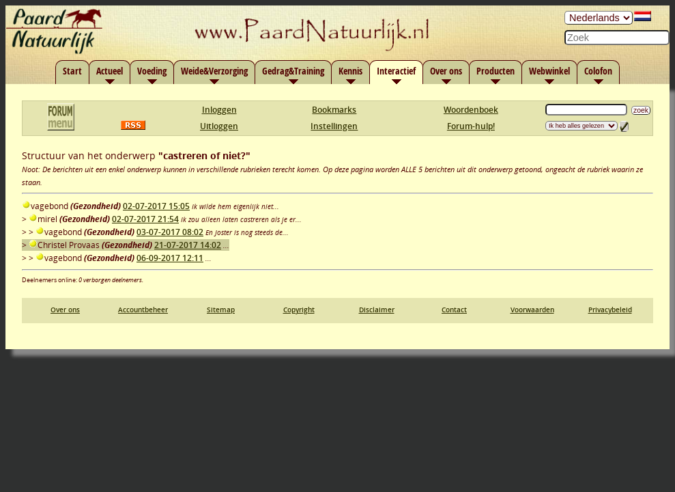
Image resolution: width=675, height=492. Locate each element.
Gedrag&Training (293, 70)
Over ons (446, 70)
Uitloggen (219, 126)
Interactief (396, 70)
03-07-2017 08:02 (170, 232)
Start (72, 70)
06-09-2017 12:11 (170, 258)
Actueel (109, 70)
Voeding (152, 70)
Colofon (598, 70)
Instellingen (334, 126)
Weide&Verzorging (214, 70)
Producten (495, 70)
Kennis (350, 70)
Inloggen (219, 109)
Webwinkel (549, 70)
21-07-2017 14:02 (187, 245)
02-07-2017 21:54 (145, 219)
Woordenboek (471, 109)
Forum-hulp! (471, 126)
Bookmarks (334, 109)
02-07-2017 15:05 (156, 206)
